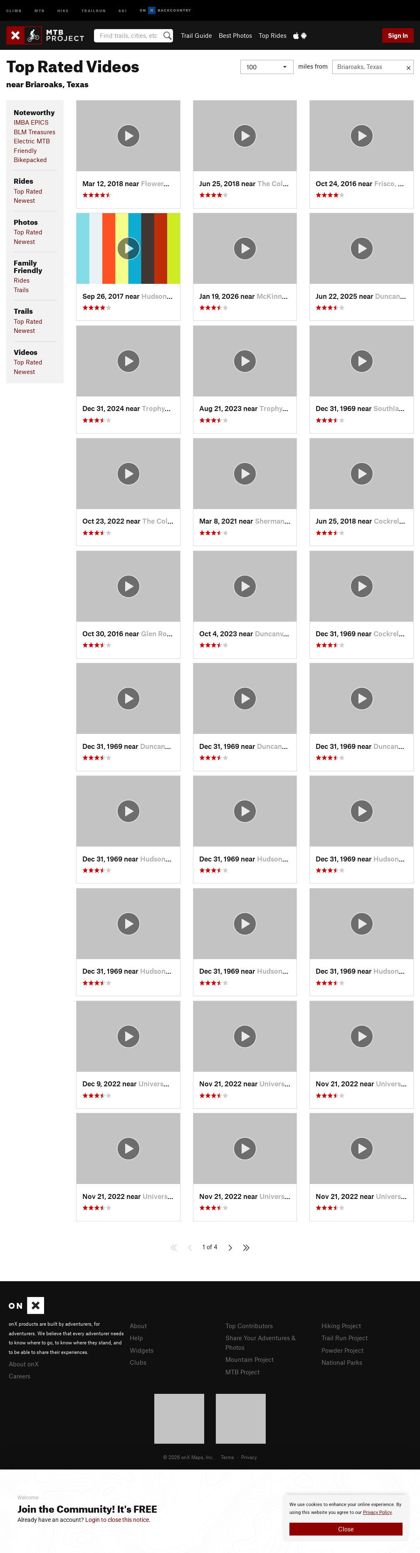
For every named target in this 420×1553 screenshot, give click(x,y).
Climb (14, 10)
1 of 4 (210, 1246)
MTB (40, 10)
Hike (63, 10)
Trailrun (94, 10)
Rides (22, 280)
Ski (123, 10)
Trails (21, 289)
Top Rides (273, 35)
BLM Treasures (34, 131)
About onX (24, 1364)
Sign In (398, 35)
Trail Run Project (344, 1337)
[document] (346, 1518)
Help (136, 1337)
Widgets (141, 1350)
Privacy (249, 1457)
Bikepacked (30, 159)
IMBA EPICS (31, 122)
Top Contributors (249, 1325)
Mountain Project (249, 1359)
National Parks (341, 1362)
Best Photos (235, 35)
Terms (227, 1457)
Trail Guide (196, 35)
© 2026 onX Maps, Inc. (188, 1457)
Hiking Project (341, 1325)
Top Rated (28, 191)
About (138, 1325)
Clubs (138, 1362)
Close (346, 1529)
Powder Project (342, 1350)
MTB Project (242, 1372)
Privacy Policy (377, 1512)
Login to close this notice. (118, 1519)
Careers (19, 1376)
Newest (24, 200)
